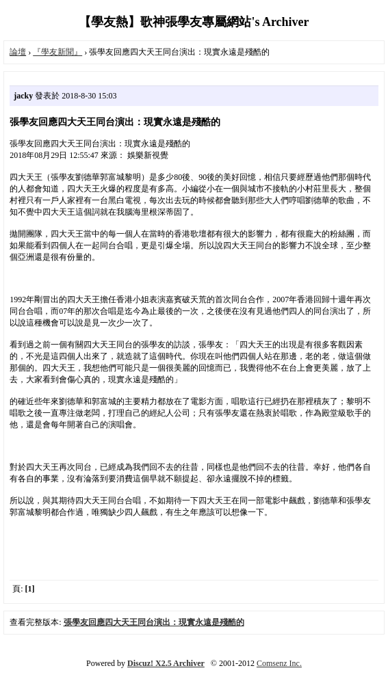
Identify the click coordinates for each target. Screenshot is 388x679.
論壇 (18, 52)
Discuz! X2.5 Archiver (166, 663)
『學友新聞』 (57, 52)
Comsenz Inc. (279, 663)
